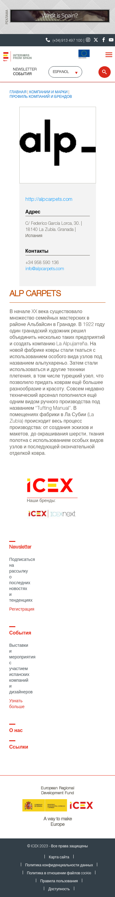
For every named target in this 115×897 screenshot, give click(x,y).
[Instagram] (88, 40)
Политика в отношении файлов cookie (59, 873)
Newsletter (20, 547)
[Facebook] (103, 40)
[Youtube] (111, 40)
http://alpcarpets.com (48, 199)
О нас (16, 731)
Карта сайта (59, 857)
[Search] (101, 72)
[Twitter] (96, 40)
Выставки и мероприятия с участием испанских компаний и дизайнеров (22, 669)
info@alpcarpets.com (44, 269)
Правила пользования (59, 881)
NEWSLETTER (24, 69)
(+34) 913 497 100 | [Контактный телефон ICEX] (64, 40)
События (22, 74)
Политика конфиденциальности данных (59, 865)
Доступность (59, 889)
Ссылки (18, 747)
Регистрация (21, 610)
